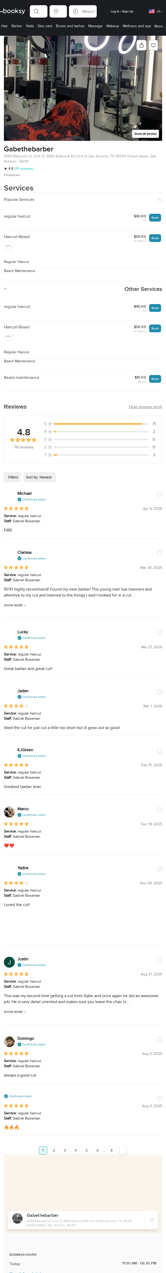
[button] (38, 11)
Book (155, 209)
